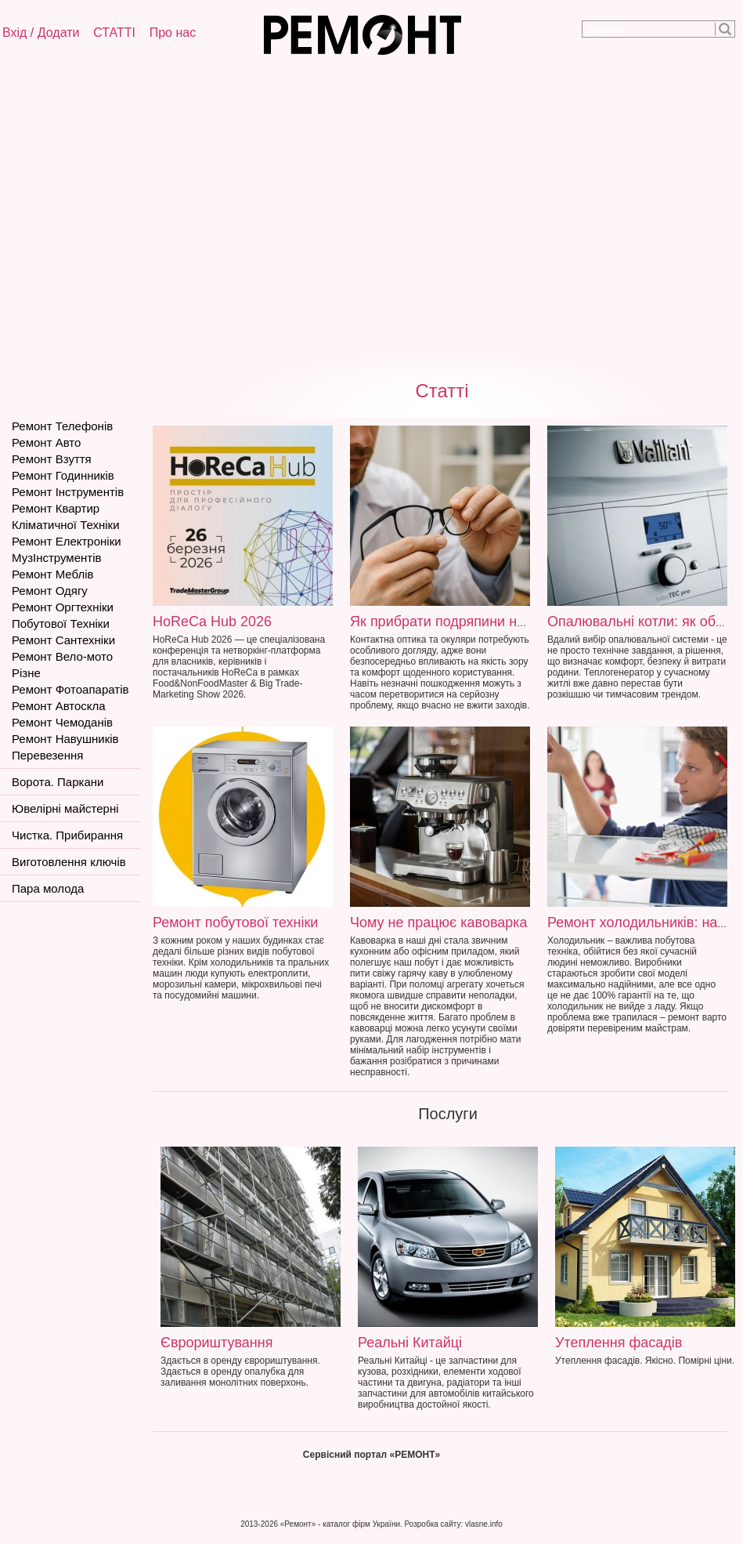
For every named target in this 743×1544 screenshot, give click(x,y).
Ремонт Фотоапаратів (70, 689)
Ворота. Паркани (57, 781)
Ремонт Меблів (52, 574)
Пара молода (48, 888)
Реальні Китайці (410, 1342)
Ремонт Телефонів (62, 426)
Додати (59, 32)
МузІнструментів (56, 557)
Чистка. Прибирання (67, 835)
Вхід (14, 32)
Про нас (173, 32)
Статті (441, 390)
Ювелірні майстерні (65, 808)
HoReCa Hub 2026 (212, 621)
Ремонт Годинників (63, 475)
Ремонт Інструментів (68, 491)
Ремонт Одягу (50, 590)
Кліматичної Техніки (66, 524)
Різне (26, 673)
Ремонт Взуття (52, 459)
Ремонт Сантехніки (63, 640)
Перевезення (47, 755)
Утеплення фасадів (618, 1342)
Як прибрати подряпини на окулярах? (473, 621)
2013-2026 (259, 1524)
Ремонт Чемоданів (62, 722)
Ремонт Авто (46, 442)
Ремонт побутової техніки (235, 922)
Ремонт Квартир (55, 508)
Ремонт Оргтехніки (63, 607)
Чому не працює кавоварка (439, 922)
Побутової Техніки (61, 623)
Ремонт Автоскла (59, 705)
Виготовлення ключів (69, 861)
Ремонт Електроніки (66, 541)
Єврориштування (216, 1342)
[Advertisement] (170, 214)
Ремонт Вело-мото (62, 656)
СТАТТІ (114, 32)
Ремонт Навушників (65, 738)
